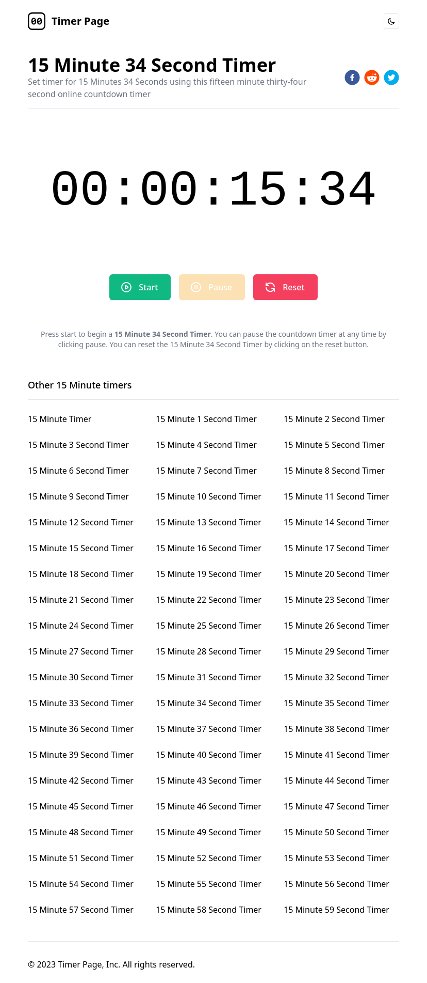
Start (139, 287)
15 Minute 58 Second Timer (208, 909)
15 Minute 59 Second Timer (336, 909)
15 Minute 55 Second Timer (208, 884)
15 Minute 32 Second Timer (336, 677)
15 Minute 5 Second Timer (334, 444)
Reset (284, 287)
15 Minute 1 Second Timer (206, 419)
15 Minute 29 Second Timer (336, 651)
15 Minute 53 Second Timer (336, 858)
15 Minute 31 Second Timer (208, 677)
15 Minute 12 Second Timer (81, 522)
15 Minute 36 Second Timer (81, 729)
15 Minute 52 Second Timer (208, 858)
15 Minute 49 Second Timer (208, 832)
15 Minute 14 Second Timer (336, 522)
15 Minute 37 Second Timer (208, 729)
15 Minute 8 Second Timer (334, 470)
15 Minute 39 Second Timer (81, 754)
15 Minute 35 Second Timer (336, 703)
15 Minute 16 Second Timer (208, 548)
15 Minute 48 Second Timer (81, 832)
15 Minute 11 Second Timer (336, 496)
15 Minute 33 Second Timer (81, 703)
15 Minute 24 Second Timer (81, 625)
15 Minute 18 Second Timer (81, 574)
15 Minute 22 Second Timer (208, 599)
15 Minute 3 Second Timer (78, 444)
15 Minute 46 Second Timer (208, 806)
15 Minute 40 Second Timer (208, 754)
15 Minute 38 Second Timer (336, 729)
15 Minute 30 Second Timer (81, 677)
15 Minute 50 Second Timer (336, 832)
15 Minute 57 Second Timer (81, 909)
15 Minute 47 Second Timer (336, 806)
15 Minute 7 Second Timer (206, 470)
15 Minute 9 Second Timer (78, 496)
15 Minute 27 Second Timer (81, 651)
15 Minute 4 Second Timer (206, 444)
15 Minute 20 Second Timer (336, 574)
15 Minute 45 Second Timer (81, 806)
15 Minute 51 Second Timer (81, 858)
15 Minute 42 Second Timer (81, 780)
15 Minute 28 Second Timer (208, 651)
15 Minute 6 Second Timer (78, 470)
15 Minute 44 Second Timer (336, 780)
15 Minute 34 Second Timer (208, 703)
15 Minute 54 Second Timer (81, 884)
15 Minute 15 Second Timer (81, 548)
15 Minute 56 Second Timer (336, 884)
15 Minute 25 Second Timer (208, 625)
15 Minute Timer (59, 419)
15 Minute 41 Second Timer (336, 754)
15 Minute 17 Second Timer (336, 548)
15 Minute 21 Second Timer (81, 599)
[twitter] (391, 77)
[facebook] (352, 77)
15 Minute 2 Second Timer (334, 419)
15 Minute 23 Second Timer (336, 599)
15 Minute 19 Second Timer (208, 574)
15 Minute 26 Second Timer (336, 625)
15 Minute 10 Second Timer (208, 496)
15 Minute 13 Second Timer (208, 522)
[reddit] (372, 77)
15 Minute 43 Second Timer (208, 780)
